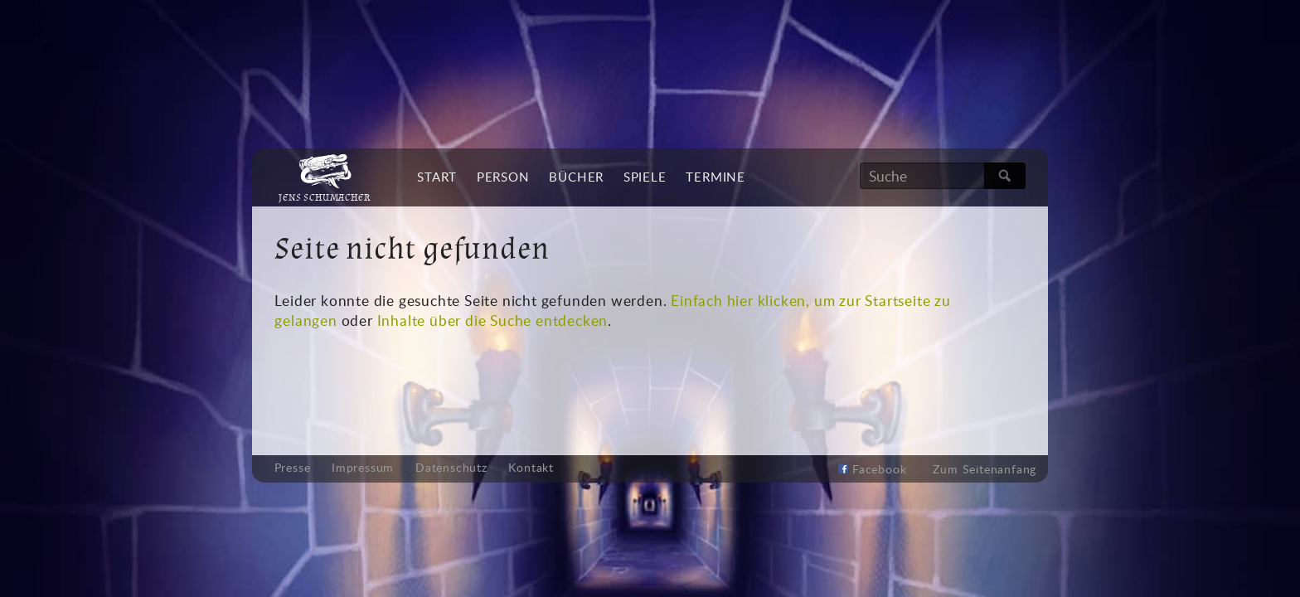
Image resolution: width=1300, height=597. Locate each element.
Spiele (645, 176)
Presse (292, 468)
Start (437, 176)
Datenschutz (451, 468)
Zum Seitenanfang (984, 469)
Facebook (872, 469)
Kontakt (531, 468)
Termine (715, 176)
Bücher (576, 176)
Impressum (363, 468)
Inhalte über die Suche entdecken (493, 320)
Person (503, 176)
